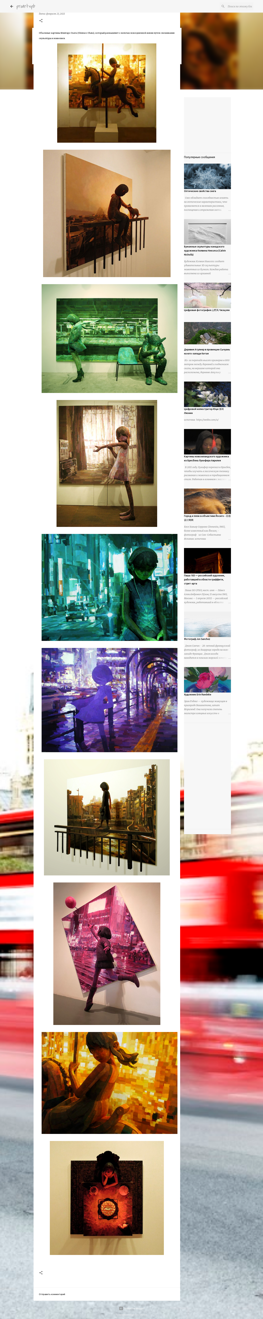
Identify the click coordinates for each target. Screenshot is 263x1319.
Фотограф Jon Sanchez (197, 639)
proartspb (25, 6)
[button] (41, 21)
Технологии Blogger (131, 1308)
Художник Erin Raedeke (197, 694)
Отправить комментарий (52, 1294)
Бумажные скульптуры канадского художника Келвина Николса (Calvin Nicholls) (205, 250)
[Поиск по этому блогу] (235, 6)
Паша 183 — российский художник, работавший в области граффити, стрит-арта (204, 579)
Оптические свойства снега (200, 191)
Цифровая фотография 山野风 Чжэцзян (207, 310)
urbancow (143, 1315)
